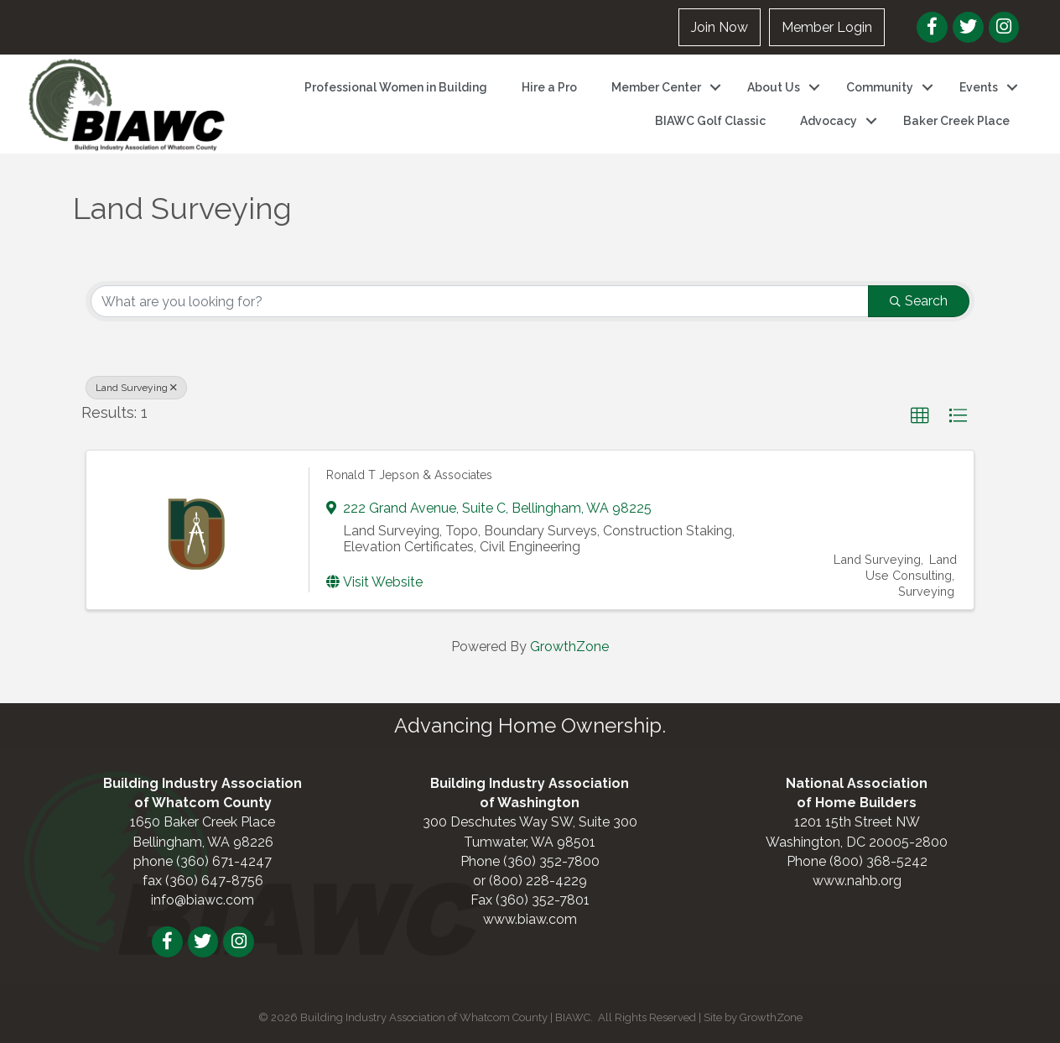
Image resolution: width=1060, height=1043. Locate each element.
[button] (920, 416)
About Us (773, 87)
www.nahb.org (857, 881)
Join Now (719, 27)
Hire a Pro (549, 87)
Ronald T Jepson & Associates (409, 475)
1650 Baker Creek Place (202, 822)
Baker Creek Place (956, 121)
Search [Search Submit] (919, 301)
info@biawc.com (202, 900)
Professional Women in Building (395, 87)
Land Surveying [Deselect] (136, 388)
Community (879, 87)
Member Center (656, 87)
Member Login (827, 27)
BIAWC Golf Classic (710, 121)
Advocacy (828, 121)
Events (978, 87)
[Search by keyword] (480, 301)
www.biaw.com (530, 919)
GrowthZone (569, 646)
